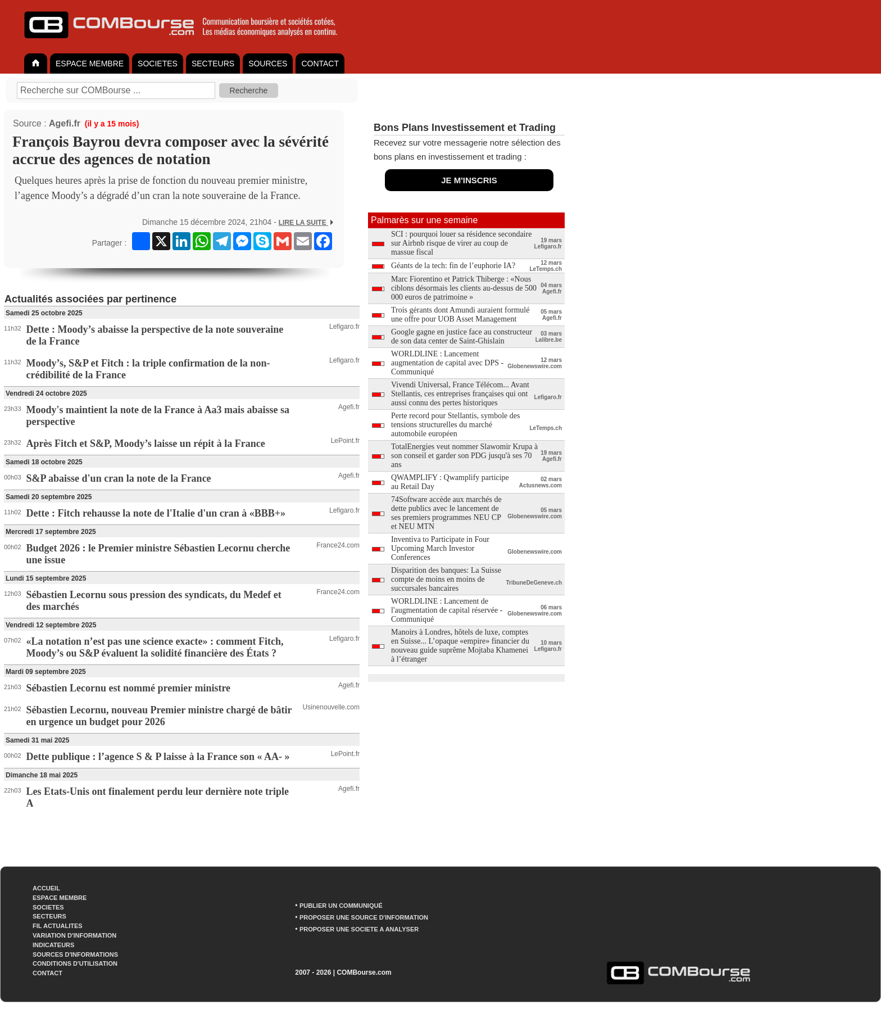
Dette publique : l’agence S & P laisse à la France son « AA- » (158, 756)
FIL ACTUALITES (58, 925)
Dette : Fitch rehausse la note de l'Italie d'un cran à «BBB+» (155, 513)
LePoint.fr (345, 441)
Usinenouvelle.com (331, 707)
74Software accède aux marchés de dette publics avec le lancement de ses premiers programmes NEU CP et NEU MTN (446, 513)
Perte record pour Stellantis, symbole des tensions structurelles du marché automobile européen (455, 424)
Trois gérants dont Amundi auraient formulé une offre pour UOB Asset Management (460, 314)
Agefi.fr (64, 123)
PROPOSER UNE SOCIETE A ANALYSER (359, 929)
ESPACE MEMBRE (90, 63)
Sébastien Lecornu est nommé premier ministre (128, 688)
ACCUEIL (46, 888)
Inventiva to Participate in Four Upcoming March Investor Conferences (440, 548)
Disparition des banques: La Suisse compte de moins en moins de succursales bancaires (446, 579)
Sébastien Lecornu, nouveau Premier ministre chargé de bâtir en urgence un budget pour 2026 (159, 715)
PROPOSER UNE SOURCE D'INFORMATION (363, 917)
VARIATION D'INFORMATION (74, 935)
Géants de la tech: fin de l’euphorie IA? (453, 265)
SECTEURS (213, 63)
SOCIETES (158, 63)
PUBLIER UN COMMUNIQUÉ (341, 905)
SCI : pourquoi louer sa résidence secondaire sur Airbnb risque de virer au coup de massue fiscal (461, 243)
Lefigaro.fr (344, 327)
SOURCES (267, 63)
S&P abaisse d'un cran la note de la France (118, 478)
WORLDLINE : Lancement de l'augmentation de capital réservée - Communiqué (446, 610)
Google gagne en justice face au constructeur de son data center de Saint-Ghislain (461, 336)
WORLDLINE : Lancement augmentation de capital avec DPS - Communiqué (447, 363)
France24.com (338, 545)
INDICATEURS (53, 945)
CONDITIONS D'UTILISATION (75, 963)
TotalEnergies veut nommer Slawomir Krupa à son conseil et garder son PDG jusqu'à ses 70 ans (464, 455)
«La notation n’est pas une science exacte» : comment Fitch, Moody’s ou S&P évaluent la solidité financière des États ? (155, 647)
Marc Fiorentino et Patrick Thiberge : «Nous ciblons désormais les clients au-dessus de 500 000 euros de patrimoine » (464, 288)
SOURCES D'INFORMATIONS (75, 954)
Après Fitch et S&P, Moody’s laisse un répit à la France (145, 443)
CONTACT (320, 63)
